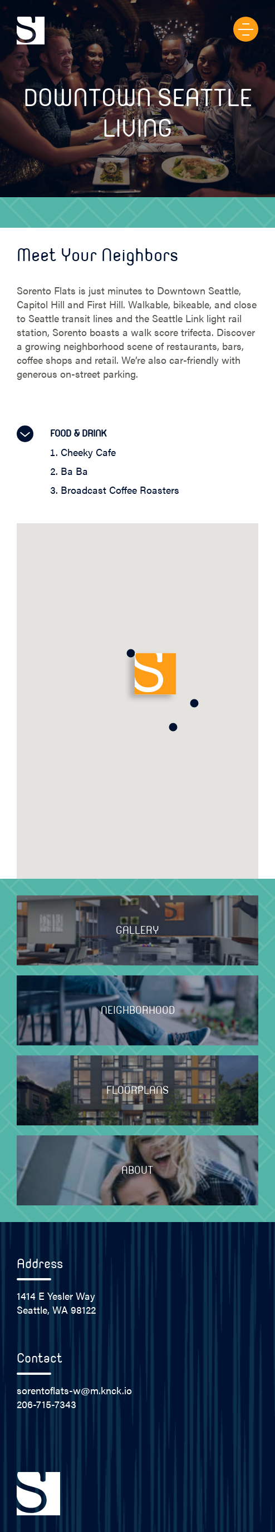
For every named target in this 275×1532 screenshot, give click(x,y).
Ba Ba (74, 471)
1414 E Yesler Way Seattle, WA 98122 (56, 1302)
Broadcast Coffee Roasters (120, 490)
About (137, 1170)
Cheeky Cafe (88, 452)
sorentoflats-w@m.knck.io (74, 1390)
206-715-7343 (46, 1404)
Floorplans (137, 1090)
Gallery (137, 930)
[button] (173, 727)
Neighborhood (138, 1010)
